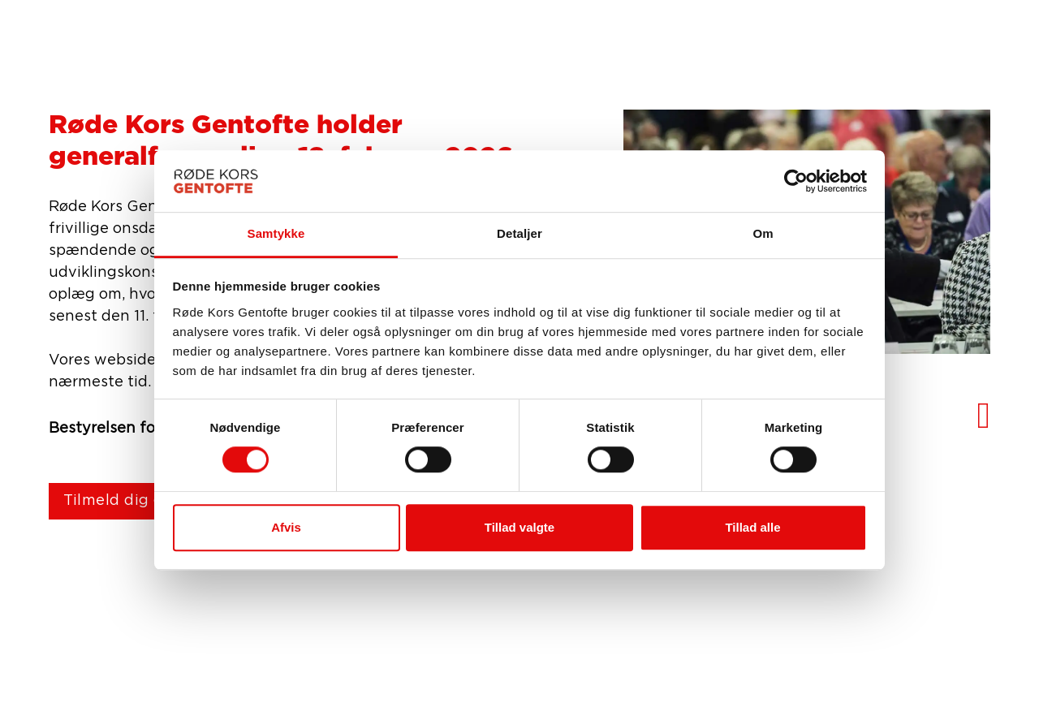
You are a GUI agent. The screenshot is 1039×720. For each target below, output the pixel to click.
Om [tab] (762, 234)
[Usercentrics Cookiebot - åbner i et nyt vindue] (796, 181)
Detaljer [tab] (519, 234)
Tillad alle (752, 527)
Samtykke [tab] (276, 234)
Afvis (286, 527)
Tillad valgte (519, 527)
